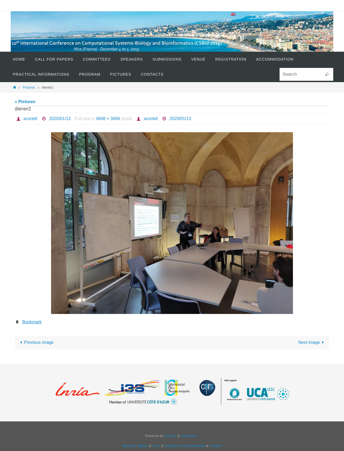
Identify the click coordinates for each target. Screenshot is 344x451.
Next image (312, 342)
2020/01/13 (60, 118)
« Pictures (25, 101)
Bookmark (32, 322)
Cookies (215, 446)
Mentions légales (135, 446)
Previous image (36, 342)
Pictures (29, 87)
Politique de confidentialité (184, 446)
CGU (156, 446)
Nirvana (170, 436)
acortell (30, 118)
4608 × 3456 (108, 118)
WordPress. (190, 436)
